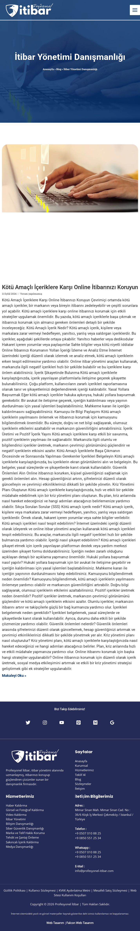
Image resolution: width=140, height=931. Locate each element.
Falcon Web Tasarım (80, 923)
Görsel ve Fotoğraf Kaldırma (25, 810)
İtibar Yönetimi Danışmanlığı (70, 57)
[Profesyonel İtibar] (29, 9)
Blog (58, 69)
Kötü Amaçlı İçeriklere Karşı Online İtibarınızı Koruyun (70, 287)
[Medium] (95, 722)
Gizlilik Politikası (14, 890)
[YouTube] (61, 722)
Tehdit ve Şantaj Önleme (22, 837)
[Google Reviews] (112, 722)
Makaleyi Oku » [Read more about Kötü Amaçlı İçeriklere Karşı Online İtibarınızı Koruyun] (14, 676)
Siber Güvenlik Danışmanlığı (25, 828)
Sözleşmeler (83, 784)
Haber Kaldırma (16, 805)
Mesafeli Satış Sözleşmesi (110, 890)
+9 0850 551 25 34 (88, 838)
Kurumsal (81, 765)
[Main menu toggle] (135, 10)
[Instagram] (45, 722)
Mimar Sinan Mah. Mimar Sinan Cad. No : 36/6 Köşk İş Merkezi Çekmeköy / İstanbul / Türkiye (104, 814)
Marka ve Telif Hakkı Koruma (25, 833)
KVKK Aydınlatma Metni (74, 890)
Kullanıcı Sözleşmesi (42, 890)
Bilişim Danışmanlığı (19, 824)
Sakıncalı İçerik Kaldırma (22, 842)
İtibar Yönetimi (16, 819)
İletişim (80, 788)
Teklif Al (80, 775)
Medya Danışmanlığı (19, 847)
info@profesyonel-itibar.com (94, 871)
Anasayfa (48, 69)
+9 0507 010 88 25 (88, 833)
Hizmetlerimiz (84, 770)
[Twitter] (28, 722)
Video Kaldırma (16, 815)
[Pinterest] (78, 722)
